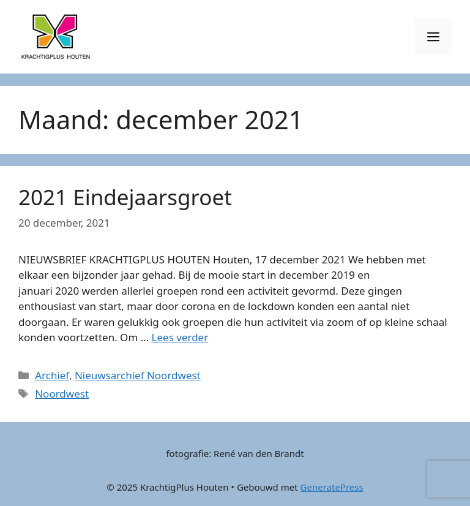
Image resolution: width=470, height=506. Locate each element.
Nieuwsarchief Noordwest (138, 375)
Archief (52, 375)
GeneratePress (332, 487)
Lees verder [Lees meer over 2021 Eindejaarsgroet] (180, 337)
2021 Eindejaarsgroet (125, 197)
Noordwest (62, 394)
